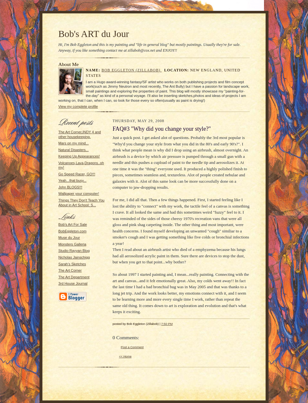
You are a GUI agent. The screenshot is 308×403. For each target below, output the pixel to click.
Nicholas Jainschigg (74, 257)
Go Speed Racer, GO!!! (76, 174)
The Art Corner (70, 270)
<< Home (125, 356)
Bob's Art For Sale (72, 224)
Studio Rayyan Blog (74, 251)
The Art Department (74, 277)
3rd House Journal (72, 283)
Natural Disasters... (73, 150)
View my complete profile (78, 106)
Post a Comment (132, 347)
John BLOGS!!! (70, 187)
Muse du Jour (69, 237)
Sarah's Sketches (72, 264)
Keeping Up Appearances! (79, 156)
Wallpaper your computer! (78, 193)
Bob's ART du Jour (93, 34)
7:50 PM (167, 324)
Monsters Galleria (72, 244)
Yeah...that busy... (72, 180)
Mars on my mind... (73, 143)
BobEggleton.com (72, 231)
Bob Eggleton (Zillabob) (132, 70)
